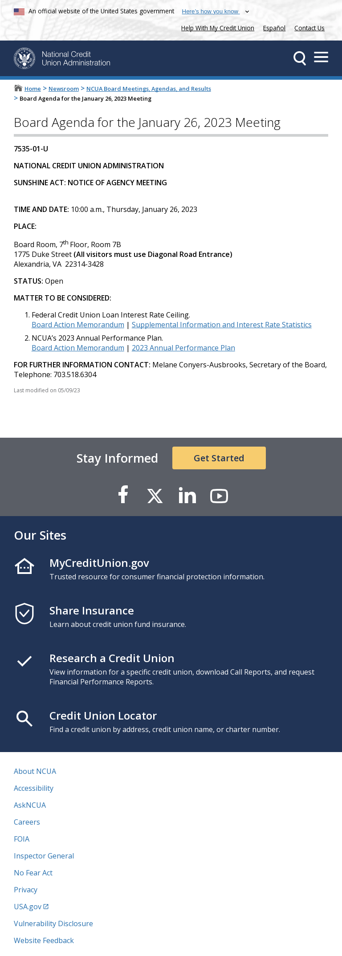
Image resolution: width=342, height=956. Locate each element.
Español (274, 28)
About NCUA (35, 771)
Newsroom (64, 89)
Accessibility (33, 788)
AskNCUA (30, 805)
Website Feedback (44, 940)
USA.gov (27, 906)
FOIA (21, 839)
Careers (27, 822)
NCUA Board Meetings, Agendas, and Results (148, 89)
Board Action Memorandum (78, 325)
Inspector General (44, 856)
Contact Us (309, 28)
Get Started (219, 458)
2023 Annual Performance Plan (183, 348)
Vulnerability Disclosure (53, 923)
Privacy (25, 890)
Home (32, 89)
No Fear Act (33, 873)
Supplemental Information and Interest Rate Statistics (222, 325)
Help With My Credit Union (216, 27)
